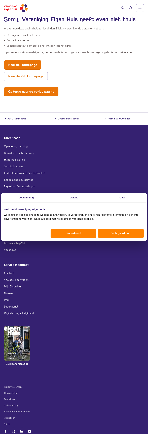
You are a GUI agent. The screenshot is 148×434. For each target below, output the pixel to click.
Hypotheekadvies (14, 159)
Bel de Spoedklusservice (18, 179)
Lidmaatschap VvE (15, 243)
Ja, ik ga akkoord (121, 233)
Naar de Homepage (22, 65)
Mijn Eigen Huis (13, 286)
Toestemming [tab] (25, 197)
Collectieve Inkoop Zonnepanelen (24, 173)
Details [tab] (74, 197)
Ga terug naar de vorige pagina (31, 92)
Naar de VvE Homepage (26, 76)
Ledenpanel (11, 306)
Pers (6, 299)
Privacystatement (13, 386)
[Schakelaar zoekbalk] (123, 8)
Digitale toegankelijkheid (19, 313)
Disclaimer (9, 399)
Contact (9, 273)
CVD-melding (11, 405)
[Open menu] (140, 8)
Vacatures (10, 249)
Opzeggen (9, 417)
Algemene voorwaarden (17, 411)
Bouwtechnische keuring (19, 153)
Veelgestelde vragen (16, 279)
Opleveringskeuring (16, 146)
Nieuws (8, 293)
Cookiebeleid (11, 393)
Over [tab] (122, 197)
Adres (7, 424)
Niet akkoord (73, 233)
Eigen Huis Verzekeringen (19, 186)
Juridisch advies (13, 166)
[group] (131, 8)
